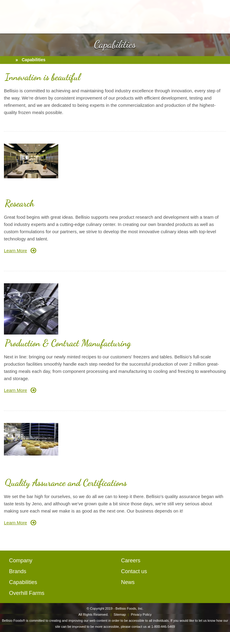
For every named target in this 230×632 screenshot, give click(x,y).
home (8, 60)
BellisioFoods (115, 16)
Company (20, 560)
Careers (130, 560)
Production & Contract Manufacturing (68, 343)
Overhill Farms (26, 593)
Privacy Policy (141, 614)
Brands (17, 571)
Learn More (15, 250)
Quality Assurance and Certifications (66, 482)
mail (221, 15)
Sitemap (119, 614)
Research (19, 203)
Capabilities (23, 582)
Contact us (134, 571)
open (9, 15)
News (128, 582)
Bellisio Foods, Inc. (129, 608)
